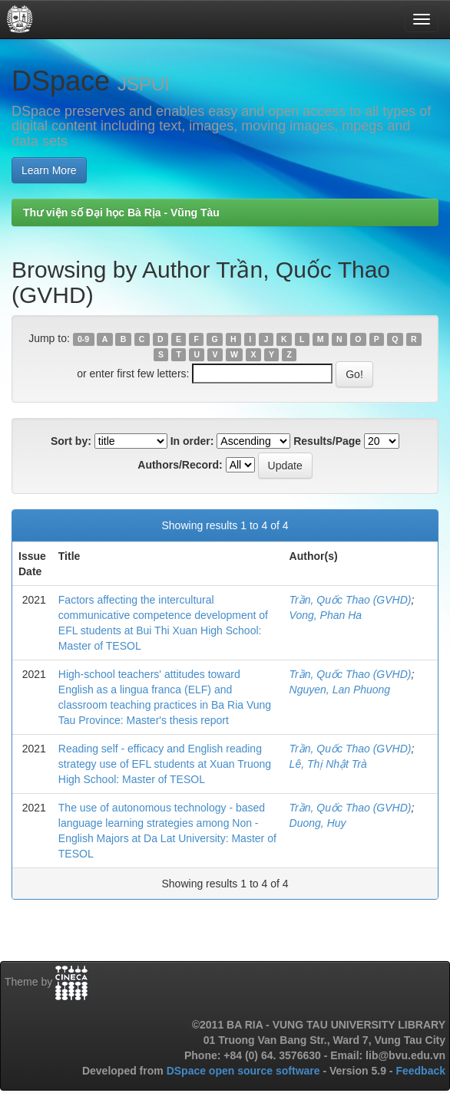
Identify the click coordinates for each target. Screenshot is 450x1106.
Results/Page (327, 441)
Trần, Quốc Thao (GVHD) (351, 600)
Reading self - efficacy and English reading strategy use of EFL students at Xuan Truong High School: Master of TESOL (164, 763)
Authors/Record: (179, 465)
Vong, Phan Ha (326, 615)
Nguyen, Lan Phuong (340, 689)
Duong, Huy (318, 823)
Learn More (49, 170)
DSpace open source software (245, 1071)
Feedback (420, 1071)
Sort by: (71, 441)
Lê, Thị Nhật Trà (328, 764)
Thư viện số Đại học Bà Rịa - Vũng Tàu (121, 212)
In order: (192, 441)
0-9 (83, 339)
